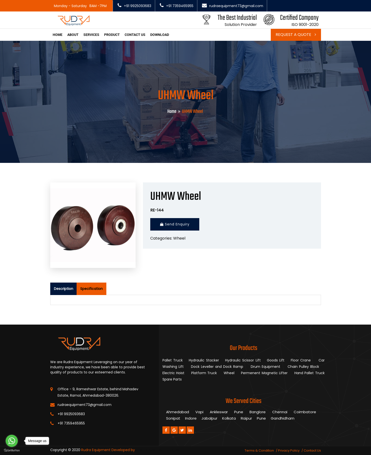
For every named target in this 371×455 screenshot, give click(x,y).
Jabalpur (209, 418)
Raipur (246, 418)
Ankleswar (219, 411)
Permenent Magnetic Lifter (265, 372)
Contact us (135, 35)
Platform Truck (204, 372)
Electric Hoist (174, 372)
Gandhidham (282, 418)
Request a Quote (296, 34)
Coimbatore (305, 411)
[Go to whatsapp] (12, 441)
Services (91, 35)
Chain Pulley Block (304, 366)
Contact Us (312, 450)
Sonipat (173, 418)
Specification (91, 288)
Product (112, 35)
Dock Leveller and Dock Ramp (218, 366)
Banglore (258, 411)
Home (57, 35)
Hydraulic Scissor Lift (243, 360)
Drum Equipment (266, 366)
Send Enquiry (175, 224)
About (73, 35)
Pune (238, 411)
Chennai (279, 411)
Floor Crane (301, 360)
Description (63, 288)
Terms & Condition (259, 450)
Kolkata (229, 418)
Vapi (199, 411)
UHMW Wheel (175, 197)
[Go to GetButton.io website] (12, 450)
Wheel (179, 238)
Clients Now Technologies (158, 449)
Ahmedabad (177, 411)
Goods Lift (275, 360)
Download (159, 35)
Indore (191, 418)
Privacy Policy (289, 450)
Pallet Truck (172, 360)
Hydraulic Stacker (204, 360)
